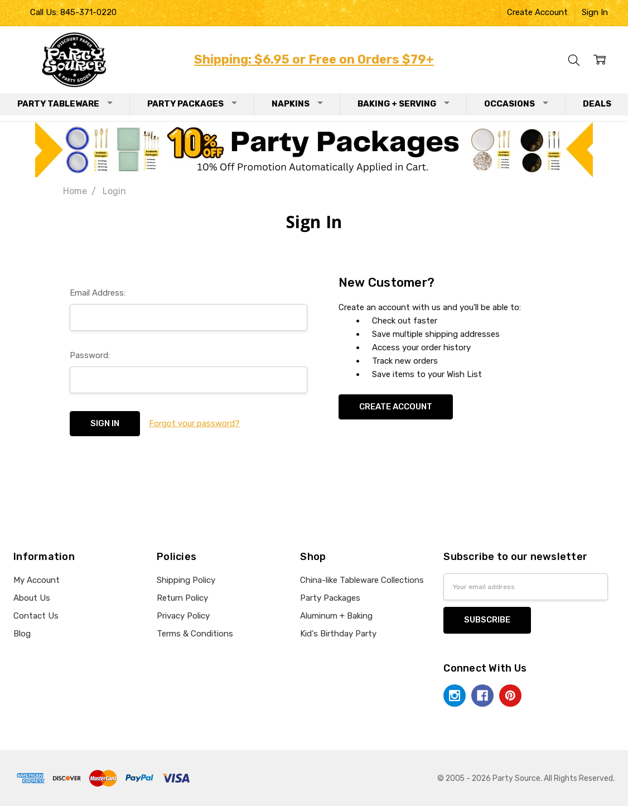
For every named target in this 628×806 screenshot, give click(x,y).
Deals (597, 104)
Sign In (595, 12)
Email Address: (97, 293)
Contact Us (36, 616)
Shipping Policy (186, 580)
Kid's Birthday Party (338, 634)
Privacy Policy (183, 616)
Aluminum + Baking (336, 616)
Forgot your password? (194, 423)
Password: (90, 355)
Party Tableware (65, 104)
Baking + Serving (404, 104)
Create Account (537, 12)
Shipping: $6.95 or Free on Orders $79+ (314, 59)
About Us (31, 598)
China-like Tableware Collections (362, 580)
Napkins (297, 104)
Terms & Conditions (195, 634)
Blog (22, 634)
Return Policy (182, 598)
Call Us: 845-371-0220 (73, 12)
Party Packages (192, 104)
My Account (36, 580)
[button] (314, 149)
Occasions (516, 104)
